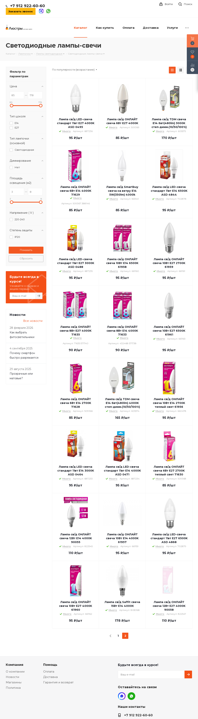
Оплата (48, 671)
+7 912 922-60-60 (27, 5)
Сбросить (26, 258)
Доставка (50, 677)
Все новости (32, 321)
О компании (15, 671)
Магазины (13, 682)
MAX (122, 696)
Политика (13, 688)
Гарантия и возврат (58, 682)
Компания (14, 665)
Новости (12, 677)
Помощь (50, 665)
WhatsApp (131, 696)
